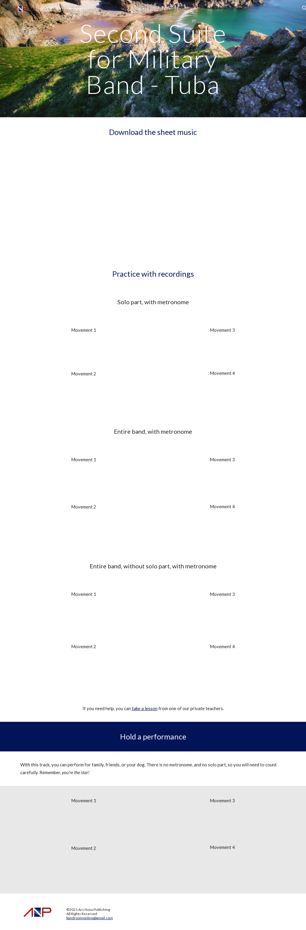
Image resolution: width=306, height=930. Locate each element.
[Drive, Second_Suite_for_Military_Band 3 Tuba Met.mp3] (222, 352)
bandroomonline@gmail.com (89, 918)
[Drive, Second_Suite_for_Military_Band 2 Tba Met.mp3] (84, 396)
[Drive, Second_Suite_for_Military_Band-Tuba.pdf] (153, 203)
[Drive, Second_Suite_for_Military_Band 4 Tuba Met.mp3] (222, 395)
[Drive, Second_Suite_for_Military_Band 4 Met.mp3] (222, 529)
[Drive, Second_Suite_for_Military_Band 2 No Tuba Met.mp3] (84, 671)
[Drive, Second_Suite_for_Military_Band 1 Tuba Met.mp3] (84, 352)
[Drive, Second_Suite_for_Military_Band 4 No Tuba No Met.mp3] (222, 871)
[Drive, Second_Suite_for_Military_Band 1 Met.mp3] (84, 483)
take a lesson (144, 708)
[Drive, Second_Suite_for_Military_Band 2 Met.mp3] (84, 530)
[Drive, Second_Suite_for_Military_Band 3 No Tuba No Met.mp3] (222, 824)
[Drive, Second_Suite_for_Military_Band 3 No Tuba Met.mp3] (222, 620)
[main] (153, 58)
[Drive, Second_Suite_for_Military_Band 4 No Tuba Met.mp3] (222, 670)
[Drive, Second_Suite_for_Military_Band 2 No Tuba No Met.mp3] (84, 871)
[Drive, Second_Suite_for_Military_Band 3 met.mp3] (222, 483)
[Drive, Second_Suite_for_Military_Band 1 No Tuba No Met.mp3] (84, 825)
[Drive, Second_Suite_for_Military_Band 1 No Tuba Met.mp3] (84, 620)
